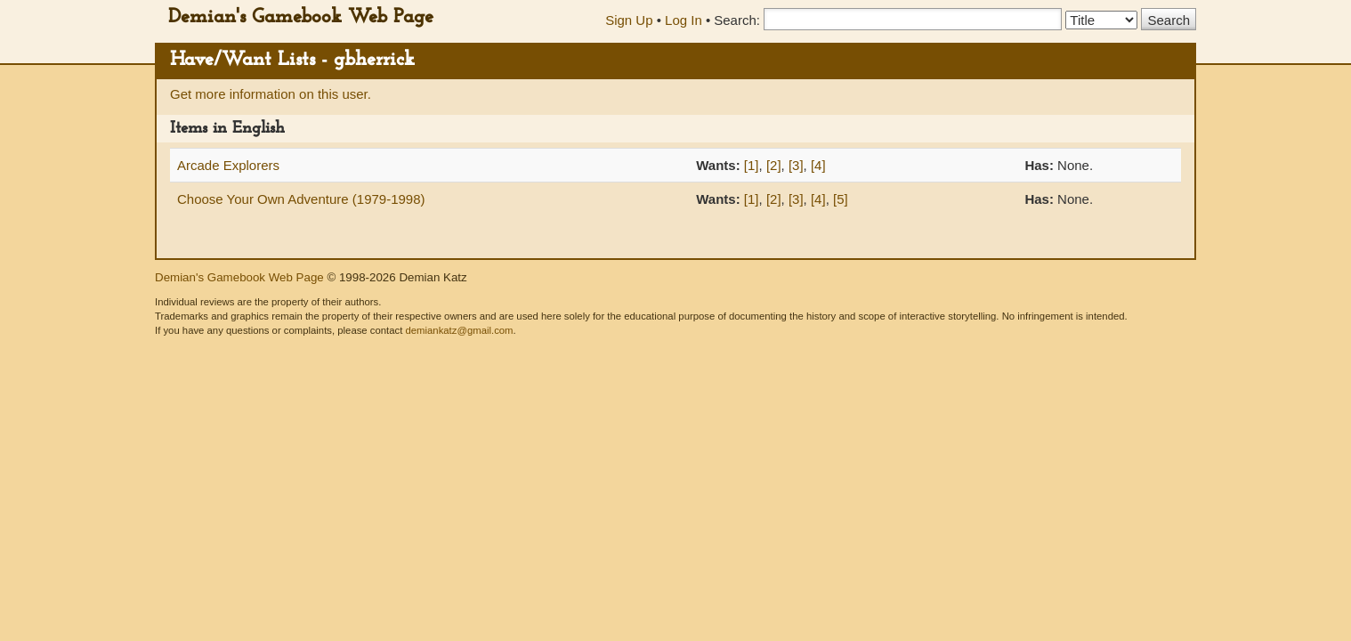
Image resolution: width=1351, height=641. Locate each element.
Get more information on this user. (270, 93)
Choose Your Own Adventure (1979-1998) (301, 199)
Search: (737, 20)
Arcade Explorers (228, 165)
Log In (683, 20)
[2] (773, 165)
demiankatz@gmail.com (459, 330)
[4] (818, 165)
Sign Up (628, 20)
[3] (796, 165)
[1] (751, 165)
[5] (840, 199)
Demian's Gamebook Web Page (300, 17)
